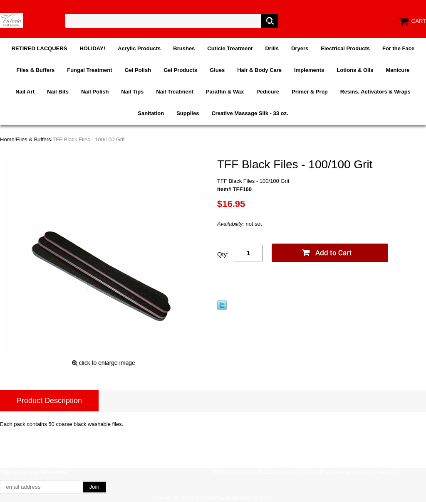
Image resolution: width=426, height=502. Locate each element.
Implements (309, 70)
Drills (272, 48)
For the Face (398, 48)
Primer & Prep (310, 92)
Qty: (223, 254)
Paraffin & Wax (225, 92)
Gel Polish (138, 70)
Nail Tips (132, 92)
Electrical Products (345, 48)
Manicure (397, 70)
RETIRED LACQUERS (39, 48)
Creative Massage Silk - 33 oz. (249, 113)
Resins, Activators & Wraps (375, 92)
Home (7, 139)
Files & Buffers (35, 70)
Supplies (187, 113)
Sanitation (151, 113)
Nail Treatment (174, 92)
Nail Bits (58, 92)
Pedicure (267, 92)
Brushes (184, 48)
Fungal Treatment (89, 70)
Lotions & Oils (355, 70)
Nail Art (25, 92)
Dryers (299, 48)
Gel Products (180, 70)
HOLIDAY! (92, 48)
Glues (217, 70)
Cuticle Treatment (230, 48)
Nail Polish (95, 92)
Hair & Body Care (259, 70)
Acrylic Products (139, 48)
